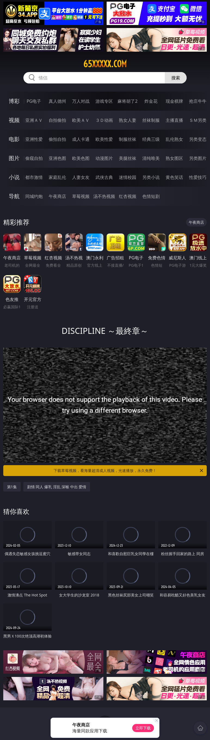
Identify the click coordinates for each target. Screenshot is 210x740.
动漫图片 (104, 158)
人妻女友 (80, 177)
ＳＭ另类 (197, 120)
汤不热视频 (104, 196)
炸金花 (151, 101)
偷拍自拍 (57, 139)
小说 (14, 177)
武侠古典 (104, 177)
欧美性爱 (104, 139)
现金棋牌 (174, 101)
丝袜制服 (151, 120)
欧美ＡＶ (80, 120)
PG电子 (34, 101)
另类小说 (151, 177)
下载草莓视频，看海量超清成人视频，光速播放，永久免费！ (129, 470)
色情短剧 (151, 196)
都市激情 (34, 177)
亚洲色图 (57, 158)
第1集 (12, 486)
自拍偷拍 (57, 120)
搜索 (175, 78)
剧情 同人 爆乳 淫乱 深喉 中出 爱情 (57, 486)
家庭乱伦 (57, 177)
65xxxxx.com (105, 63)
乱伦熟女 (174, 139)
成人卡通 (80, 139)
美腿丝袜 (127, 158)
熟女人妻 (127, 120)
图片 (14, 158)
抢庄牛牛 (197, 101)
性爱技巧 (197, 177)
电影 (14, 139)
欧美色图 (80, 158)
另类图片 (197, 158)
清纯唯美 (151, 158)
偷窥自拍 (34, 158)
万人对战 (80, 101)
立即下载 (143, 727)
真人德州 (57, 101)
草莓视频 (80, 196)
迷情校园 (127, 177)
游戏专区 (104, 101)
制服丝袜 (127, 139)
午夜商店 (57, 196)
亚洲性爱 (34, 139)
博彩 (14, 101)
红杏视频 (127, 196)
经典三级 (151, 139)
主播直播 (174, 120)
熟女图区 (174, 158)
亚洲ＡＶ (34, 120)
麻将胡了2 (127, 101)
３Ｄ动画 (104, 120)
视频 (14, 120)
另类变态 (197, 139)
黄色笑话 (174, 177)
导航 (14, 196)
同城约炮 (34, 196)
